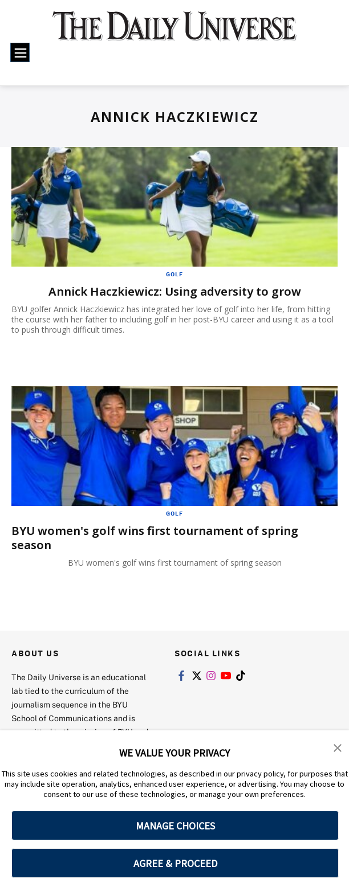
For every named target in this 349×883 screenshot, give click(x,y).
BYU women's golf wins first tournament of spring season (154, 538)
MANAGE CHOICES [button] (175, 825)
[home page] (174, 32)
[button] (338, 747)
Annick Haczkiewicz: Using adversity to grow (174, 291)
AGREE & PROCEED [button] (175, 863)
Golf (174, 274)
